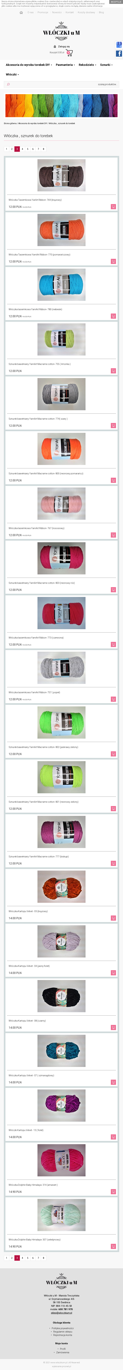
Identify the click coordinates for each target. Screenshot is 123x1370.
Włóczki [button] (12, 74)
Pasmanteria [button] (65, 64)
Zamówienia (62, 1352)
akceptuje (116, 2)
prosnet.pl (66, 1366)
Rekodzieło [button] (87, 64)
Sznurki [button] (106, 64)
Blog (101, 12)
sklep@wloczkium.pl (61, 1312)
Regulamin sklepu (62, 1331)
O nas (31, 12)
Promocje (43, 12)
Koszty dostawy (86, 12)
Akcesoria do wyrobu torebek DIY (32, 123)
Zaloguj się (64, 46)
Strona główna (10, 123)
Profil (63, 1348)
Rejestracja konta (62, 1335)
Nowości (57, 12)
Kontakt (70, 12)
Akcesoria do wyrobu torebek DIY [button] (29, 64)
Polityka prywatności (63, 1328)
